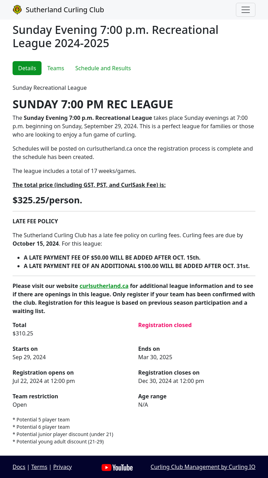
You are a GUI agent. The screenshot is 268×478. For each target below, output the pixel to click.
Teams (55, 68)
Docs (19, 467)
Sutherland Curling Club (58, 10)
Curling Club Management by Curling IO (203, 467)
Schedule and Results (103, 68)
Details (27, 68)
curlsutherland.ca (104, 286)
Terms (39, 467)
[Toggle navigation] (245, 10)
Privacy (62, 467)
